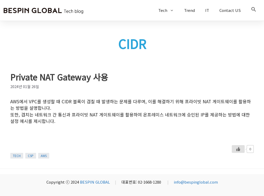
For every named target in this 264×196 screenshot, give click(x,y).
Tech (168, 10)
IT (207, 10)
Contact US (230, 10)
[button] (253, 10)
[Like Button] (238, 149)
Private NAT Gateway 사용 (59, 77)
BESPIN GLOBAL (95, 182)
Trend (189, 10)
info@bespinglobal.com (196, 182)
